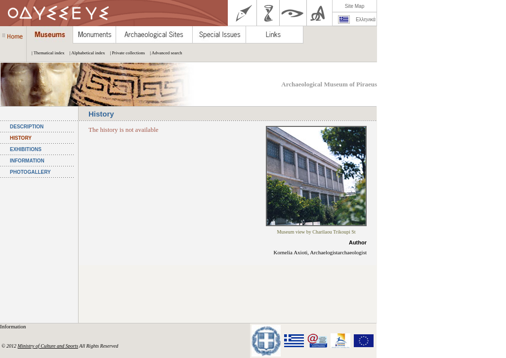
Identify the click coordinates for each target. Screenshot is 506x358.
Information (13, 326)
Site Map (354, 6)
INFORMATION (27, 160)
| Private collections (125, 52)
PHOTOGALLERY (30, 172)
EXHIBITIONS (26, 149)
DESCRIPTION (26, 126)
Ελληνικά (366, 19)
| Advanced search (163, 52)
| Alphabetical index (85, 52)
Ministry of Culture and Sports (48, 346)
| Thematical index (46, 52)
